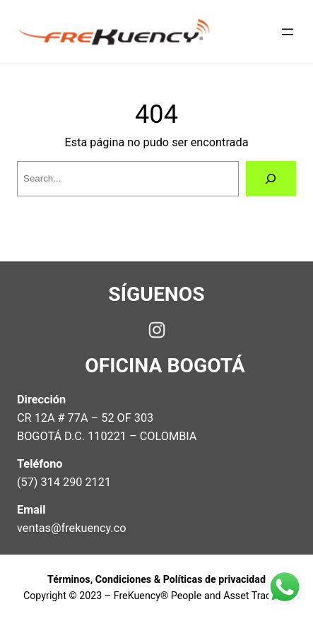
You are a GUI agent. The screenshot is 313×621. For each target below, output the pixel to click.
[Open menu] (287, 31)
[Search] (271, 178)
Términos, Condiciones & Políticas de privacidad (156, 579)
